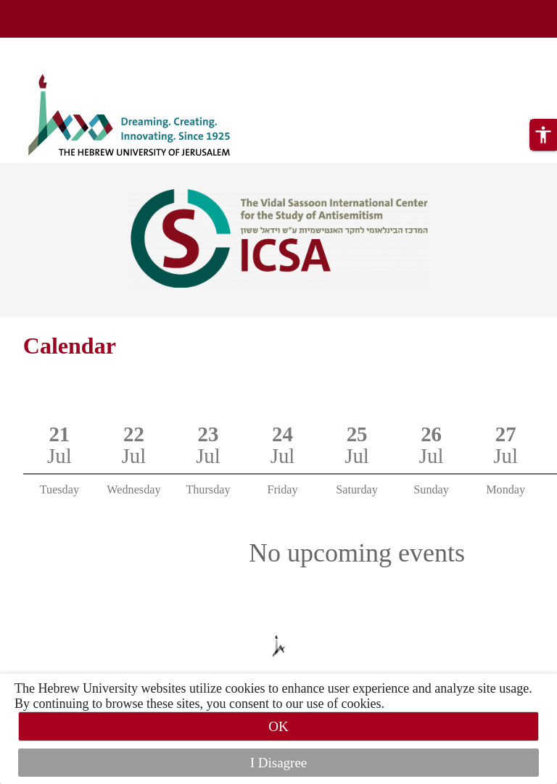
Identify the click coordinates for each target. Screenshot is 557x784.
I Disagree (279, 762)
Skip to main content (54, 46)
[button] (543, 135)
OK (278, 726)
